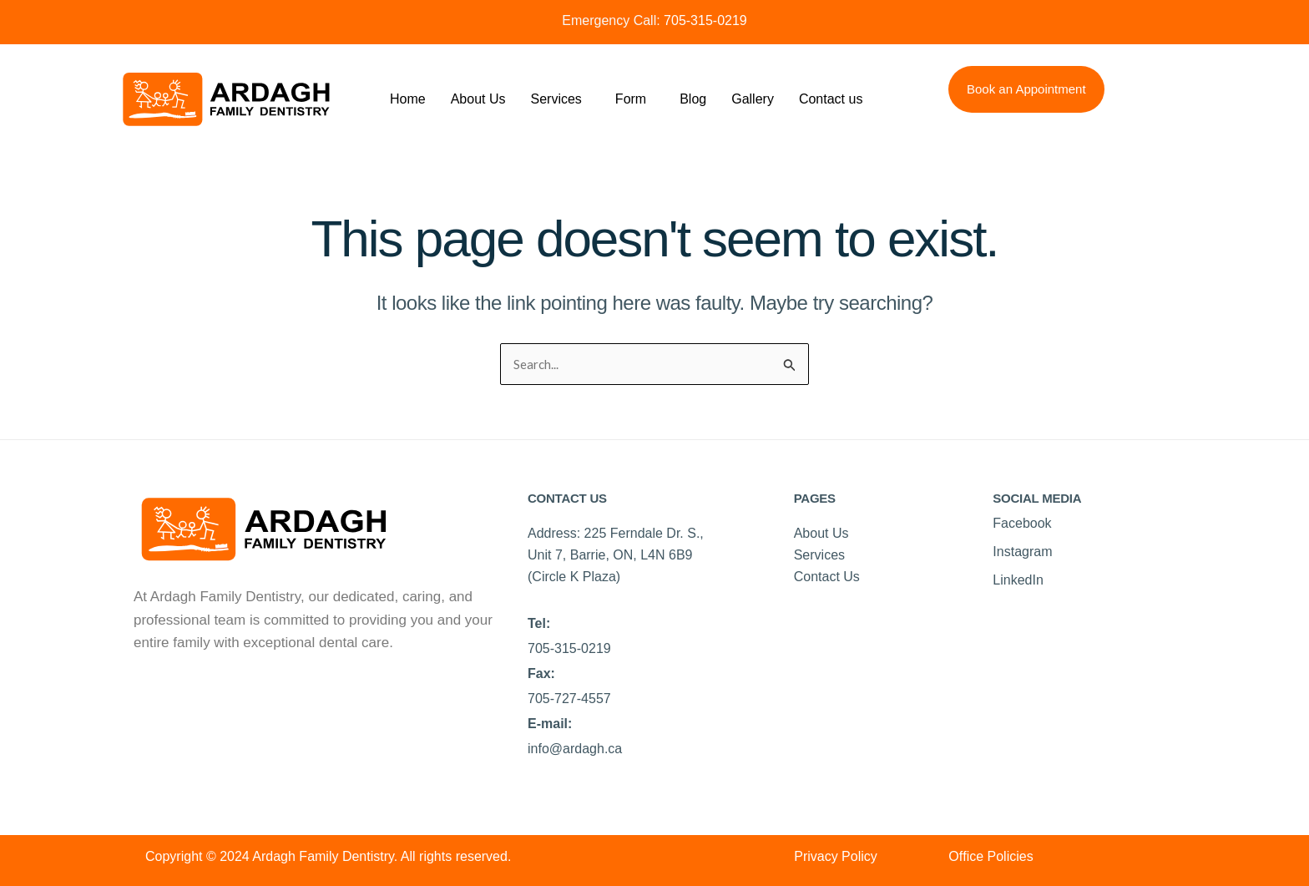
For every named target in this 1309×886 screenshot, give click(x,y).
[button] (560, 99)
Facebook (1022, 524)
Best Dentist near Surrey (211, 690)
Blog (693, 99)
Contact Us (827, 577)
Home (408, 99)
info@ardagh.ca (575, 749)
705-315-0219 (703, 20)
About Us (478, 99)
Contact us (830, 99)
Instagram (1022, 552)
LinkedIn (1018, 581)
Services (556, 99)
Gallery (752, 99)
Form (630, 99)
